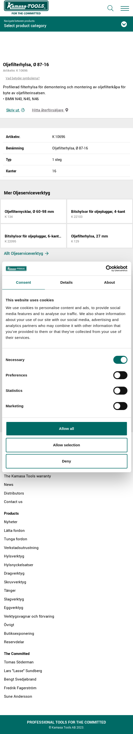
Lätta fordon (14, 530)
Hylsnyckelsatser (18, 564)
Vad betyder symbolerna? (23, 78)
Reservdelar (14, 641)
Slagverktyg (14, 598)
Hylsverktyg (14, 555)
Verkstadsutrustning (21, 547)
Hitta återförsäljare (50, 109)
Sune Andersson (18, 696)
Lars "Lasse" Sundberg (23, 670)
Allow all (66, 428)
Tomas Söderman (19, 661)
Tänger (10, 590)
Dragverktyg (14, 573)
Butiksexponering (19, 633)
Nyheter (10, 521)
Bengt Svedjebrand (20, 679)
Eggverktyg (13, 607)
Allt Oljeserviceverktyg (26, 253)
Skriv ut (15, 109)
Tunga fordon (15, 538)
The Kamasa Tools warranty (27, 475)
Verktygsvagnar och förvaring (29, 616)
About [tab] (109, 282)
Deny (66, 461)
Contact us (13, 501)
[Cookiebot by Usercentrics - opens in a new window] (105, 268)
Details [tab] (66, 282)
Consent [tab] (23, 282)
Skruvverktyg (15, 581)
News (8, 484)
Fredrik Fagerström (20, 687)
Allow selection (66, 445)
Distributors (14, 493)
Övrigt (9, 624)
